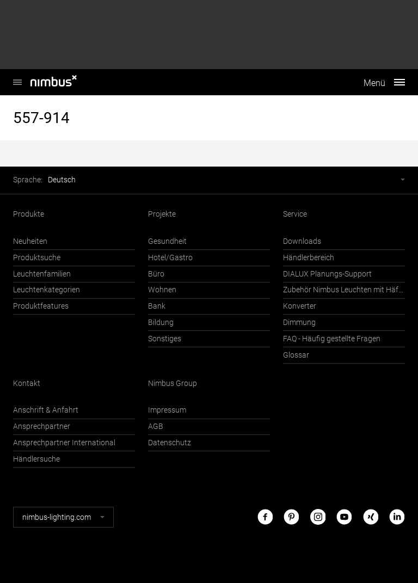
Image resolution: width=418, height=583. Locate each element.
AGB (155, 426)
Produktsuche (36, 257)
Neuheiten (30, 241)
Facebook (265, 517)
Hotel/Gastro (170, 257)
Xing (370, 517)
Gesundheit (167, 241)
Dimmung (299, 322)
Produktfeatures (41, 306)
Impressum (167, 410)
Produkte (28, 214)
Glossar (296, 355)
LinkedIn (397, 517)
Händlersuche (36, 459)
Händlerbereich (308, 257)
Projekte (162, 214)
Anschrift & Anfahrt (45, 410)
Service (295, 214)
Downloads (302, 241)
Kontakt (26, 383)
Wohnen (162, 289)
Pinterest (291, 517)
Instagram (318, 517)
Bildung (161, 322)
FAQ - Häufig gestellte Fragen (331, 338)
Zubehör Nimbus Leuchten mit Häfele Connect (344, 289)
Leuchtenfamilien (42, 274)
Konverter (299, 306)
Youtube (344, 517)
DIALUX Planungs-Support (327, 274)
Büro (156, 274)
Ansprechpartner (41, 426)
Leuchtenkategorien (46, 289)
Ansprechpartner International (64, 442)
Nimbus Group (172, 383)
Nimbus (17, 76)
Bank (156, 306)
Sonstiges (164, 338)
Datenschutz (169, 442)
